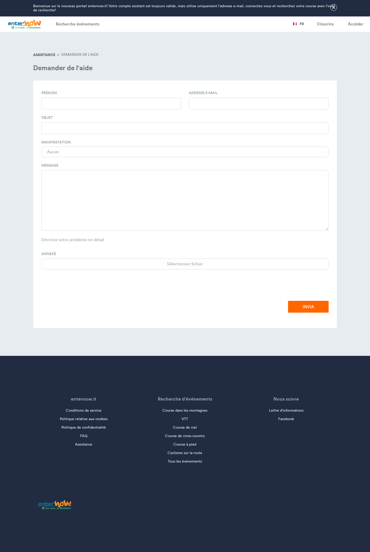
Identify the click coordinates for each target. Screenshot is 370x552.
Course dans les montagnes (184, 410)
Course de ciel (185, 427)
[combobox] (185, 152)
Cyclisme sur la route (185, 453)
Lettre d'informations (286, 410)
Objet (47, 117)
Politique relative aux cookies (84, 419)
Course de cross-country (185, 436)
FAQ (83, 436)
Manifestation (56, 142)
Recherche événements (77, 24)
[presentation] (290, 286)
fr (298, 24)
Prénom (49, 93)
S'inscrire (325, 24)
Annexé (48, 254)
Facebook (286, 419)
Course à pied (184, 444)
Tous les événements (185, 461)
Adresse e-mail (203, 93)
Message (49, 165)
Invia (308, 306)
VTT (185, 419)
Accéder (355, 24)
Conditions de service (83, 410)
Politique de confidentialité (83, 427)
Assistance (44, 54)
